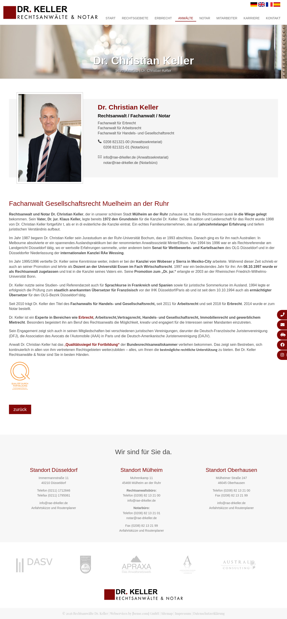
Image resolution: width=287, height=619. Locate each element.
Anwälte (185, 18)
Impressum (183, 613)
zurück (20, 409)
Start (111, 18)
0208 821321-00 (116, 142)
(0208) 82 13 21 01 (147, 513)
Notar (204, 18)
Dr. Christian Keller (156, 71)
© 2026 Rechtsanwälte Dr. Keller (85, 613)
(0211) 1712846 (59, 490)
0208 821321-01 (116, 147)
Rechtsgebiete (135, 18)
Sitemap (167, 613)
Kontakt (273, 18)
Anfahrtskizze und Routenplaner (53, 508)
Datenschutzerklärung (209, 613)
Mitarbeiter (226, 18)
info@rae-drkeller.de (119, 157)
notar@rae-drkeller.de (120, 163)
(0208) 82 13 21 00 (147, 495)
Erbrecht (163, 18)
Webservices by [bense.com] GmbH (134, 613)
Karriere (252, 18)
